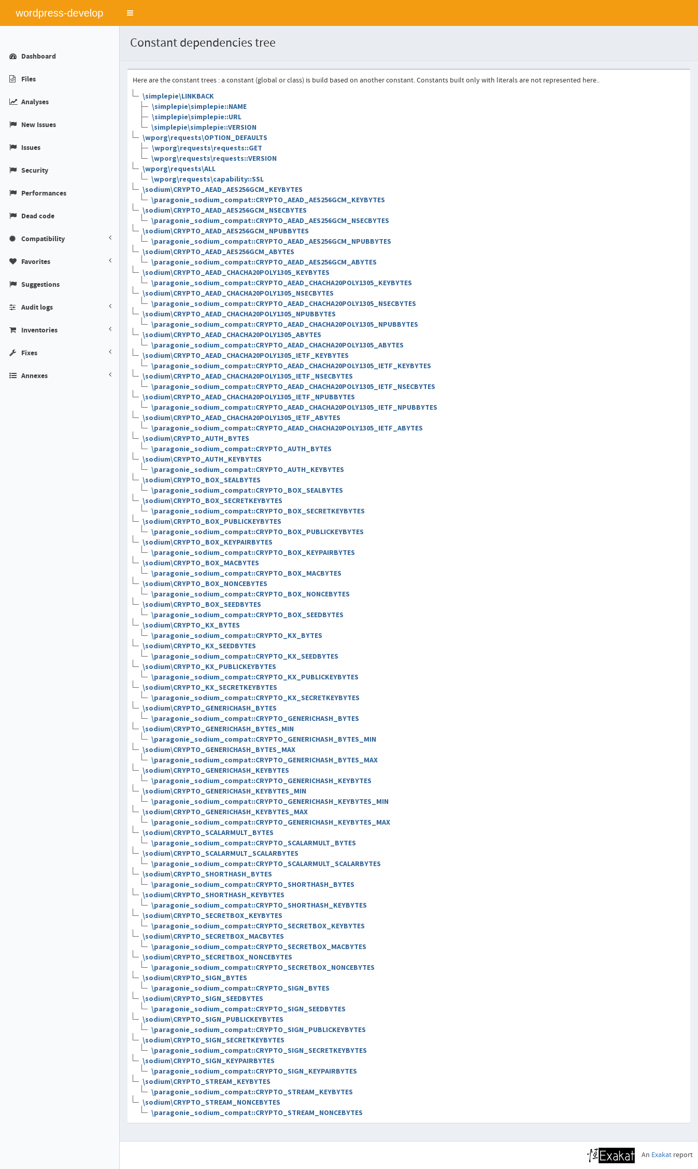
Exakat (661, 1155)
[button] (130, 13)
